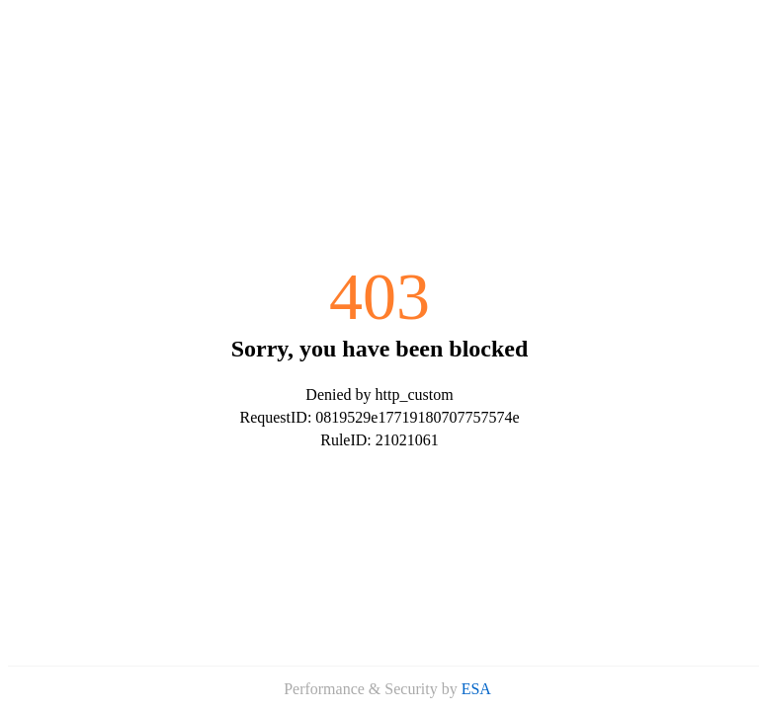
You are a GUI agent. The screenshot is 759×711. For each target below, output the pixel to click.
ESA (476, 688)
